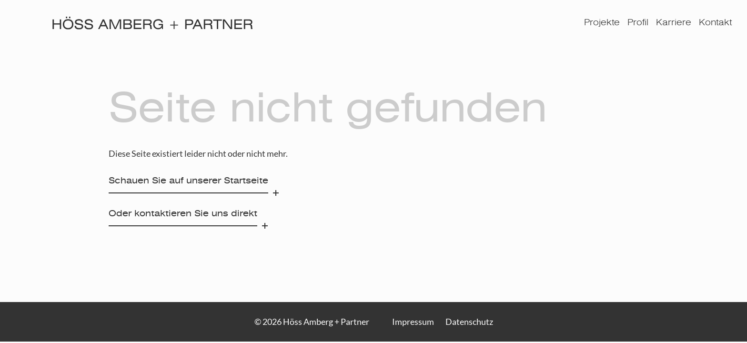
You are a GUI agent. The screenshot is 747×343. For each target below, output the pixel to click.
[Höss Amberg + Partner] (152, 23)
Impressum (413, 321)
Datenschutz (469, 321)
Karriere (673, 23)
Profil (637, 23)
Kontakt (715, 23)
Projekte (602, 23)
